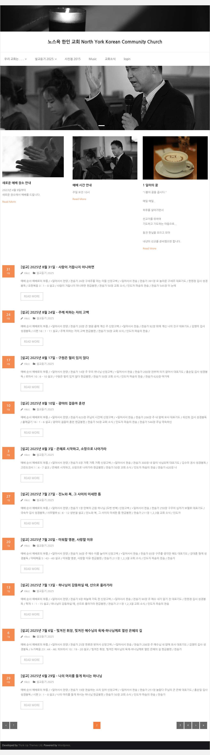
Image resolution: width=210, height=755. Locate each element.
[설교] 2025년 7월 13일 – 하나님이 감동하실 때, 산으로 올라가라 (66, 585)
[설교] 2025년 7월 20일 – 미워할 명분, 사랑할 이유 (57, 539)
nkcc (27, 273)
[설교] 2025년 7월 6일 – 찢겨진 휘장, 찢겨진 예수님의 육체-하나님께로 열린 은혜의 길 (81, 630)
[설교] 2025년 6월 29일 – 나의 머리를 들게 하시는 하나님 (61, 676)
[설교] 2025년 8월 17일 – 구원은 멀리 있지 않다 (55, 357)
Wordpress (64, 745)
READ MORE (32, 296)
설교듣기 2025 (45, 273)
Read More (9, 201)
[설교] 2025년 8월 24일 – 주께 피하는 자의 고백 (55, 312)
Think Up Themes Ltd (30, 745)
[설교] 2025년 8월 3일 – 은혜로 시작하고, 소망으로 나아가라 (63, 448)
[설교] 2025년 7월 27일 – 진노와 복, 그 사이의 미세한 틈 (61, 494)
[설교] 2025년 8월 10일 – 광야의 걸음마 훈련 (53, 403)
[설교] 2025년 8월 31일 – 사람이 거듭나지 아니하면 (57, 267)
